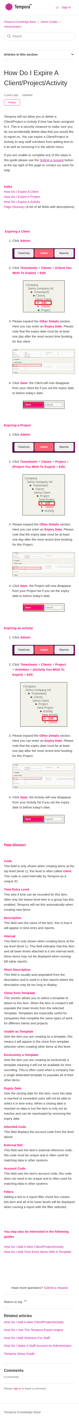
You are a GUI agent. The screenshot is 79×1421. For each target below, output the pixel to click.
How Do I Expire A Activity (22, 201)
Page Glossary (14, 207)
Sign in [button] (66, 7)
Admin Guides (49, 21)
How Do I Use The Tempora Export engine (33, 1330)
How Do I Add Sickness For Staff (27, 1338)
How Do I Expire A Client (21, 191)
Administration (12, 26)
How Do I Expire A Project (22, 196)
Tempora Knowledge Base (20, 21)
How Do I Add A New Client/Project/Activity (34, 1246)
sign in (17, 1388)
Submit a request (52, 160)
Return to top (15, 1301)
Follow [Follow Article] (12, 102)
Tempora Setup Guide (19, 1353)
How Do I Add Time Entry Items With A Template (37, 1252)
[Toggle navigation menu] (57, 7)
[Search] (39, 36)
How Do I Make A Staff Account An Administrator (38, 1345)
